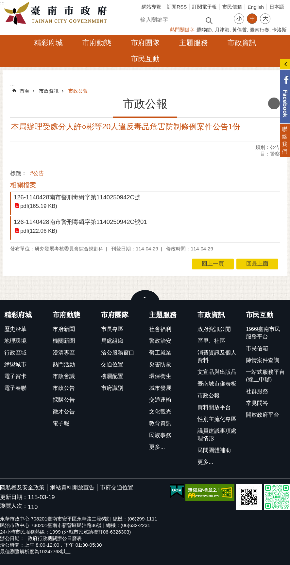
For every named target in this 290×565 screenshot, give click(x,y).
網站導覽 (151, 6)
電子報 (61, 423)
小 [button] (239, 18)
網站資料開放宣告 (72, 487)
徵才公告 (64, 412)
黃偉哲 (239, 29)
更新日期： (14, 497)
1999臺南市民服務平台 (263, 333)
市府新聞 (64, 329)
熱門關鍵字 (182, 29)
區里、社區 (211, 341)
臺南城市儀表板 (216, 384)
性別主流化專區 (216, 419)
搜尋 (143, 19)
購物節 (204, 29)
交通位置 (112, 364)
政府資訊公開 (214, 329)
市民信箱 (232, 6)
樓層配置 (112, 376)
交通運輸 (160, 400)
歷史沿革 (15, 329)
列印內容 (274, 103)
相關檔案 (23, 185)
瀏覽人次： (14, 506)
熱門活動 (64, 364)
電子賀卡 (15, 376)
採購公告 (64, 400)
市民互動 (145, 59)
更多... (157, 447)
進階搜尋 (223, 20)
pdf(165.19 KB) (38, 206)
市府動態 (96, 43)
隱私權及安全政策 (22, 487)
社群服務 (257, 391)
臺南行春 (259, 29)
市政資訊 (242, 43)
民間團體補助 (214, 450)
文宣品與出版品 (216, 372)
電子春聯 (15, 388)
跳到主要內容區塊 (3, 3)
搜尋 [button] (209, 20)
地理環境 (15, 341)
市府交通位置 (116, 487)
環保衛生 (160, 376)
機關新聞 (64, 341)
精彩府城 (48, 43)
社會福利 (160, 329)
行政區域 (15, 353)
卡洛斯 (279, 29)
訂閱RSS (177, 6)
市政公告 (64, 388)
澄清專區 (64, 353)
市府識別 (112, 388)
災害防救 (160, 364)
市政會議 (64, 376)
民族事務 (160, 435)
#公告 (37, 173)
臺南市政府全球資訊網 (57, 13)
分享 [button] (278, 14)
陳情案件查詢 (262, 360)
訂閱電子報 (204, 6)
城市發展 (160, 388)
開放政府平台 (262, 415)
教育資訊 (160, 423)
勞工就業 (160, 353)
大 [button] (265, 18)
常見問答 (257, 403)
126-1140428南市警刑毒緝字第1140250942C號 (77, 197)
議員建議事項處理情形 (216, 435)
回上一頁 (213, 264)
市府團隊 (145, 43)
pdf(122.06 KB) (38, 231)
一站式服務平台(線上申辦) (265, 376)
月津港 (222, 29)
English (255, 7)
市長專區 (112, 329)
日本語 (276, 6)
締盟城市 (15, 364)
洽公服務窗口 (117, 353)
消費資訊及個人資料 (216, 356)
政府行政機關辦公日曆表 (55, 538)
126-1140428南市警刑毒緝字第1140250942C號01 (80, 221)
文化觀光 (160, 412)
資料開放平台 (214, 407)
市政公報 (78, 91)
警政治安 (160, 341)
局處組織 (112, 341)
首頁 (24, 91)
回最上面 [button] (257, 264)
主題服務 (193, 43)
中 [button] (252, 18)
